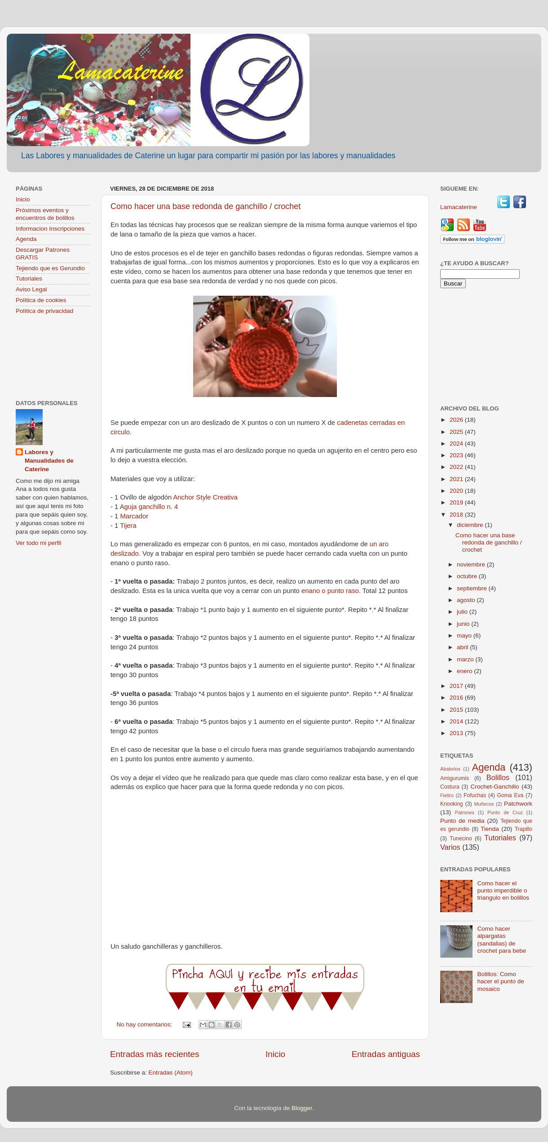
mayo (465, 635)
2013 (457, 733)
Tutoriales (29, 278)
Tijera (128, 525)
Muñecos (484, 804)
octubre (468, 576)
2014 (457, 721)
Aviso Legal (31, 289)
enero (465, 671)
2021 (457, 479)
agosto (467, 600)
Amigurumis (454, 778)
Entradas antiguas (386, 1054)
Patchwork (518, 803)
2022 (457, 467)
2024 (457, 443)
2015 (457, 709)
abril (463, 647)
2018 (457, 514)
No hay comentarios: (145, 1024)
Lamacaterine (459, 207)
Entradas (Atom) (171, 1072)
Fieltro (447, 795)
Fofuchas (475, 795)
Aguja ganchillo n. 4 (149, 506)
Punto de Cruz (505, 812)
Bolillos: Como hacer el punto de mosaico (500, 981)
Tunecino (461, 838)
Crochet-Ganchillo (494, 786)
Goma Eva (510, 795)
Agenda (26, 239)
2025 (457, 431)
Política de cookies (41, 300)
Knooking (451, 804)
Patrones (464, 812)
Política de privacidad (44, 311)
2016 (457, 697)
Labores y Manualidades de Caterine (49, 461)
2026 (457, 419)
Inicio (275, 1054)
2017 (457, 686)
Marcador (133, 516)
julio (463, 611)
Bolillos (497, 777)
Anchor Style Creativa (205, 497)
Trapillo (523, 829)
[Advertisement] (53, 358)
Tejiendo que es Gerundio (50, 268)
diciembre (471, 525)
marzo (466, 659)
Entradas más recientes (154, 1054)
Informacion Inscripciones (50, 228)
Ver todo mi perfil (38, 543)
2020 (457, 490)
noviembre (472, 564)
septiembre (473, 588)
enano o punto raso (330, 590)
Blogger (302, 1108)
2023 (457, 455)
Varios (450, 847)
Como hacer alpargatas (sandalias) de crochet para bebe (501, 939)
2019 (457, 502)
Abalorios (450, 769)
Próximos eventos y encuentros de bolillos (45, 214)
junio (464, 623)
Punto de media (462, 820)
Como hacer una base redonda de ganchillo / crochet (205, 206)
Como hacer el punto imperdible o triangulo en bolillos (503, 890)
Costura (450, 787)
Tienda (490, 828)
